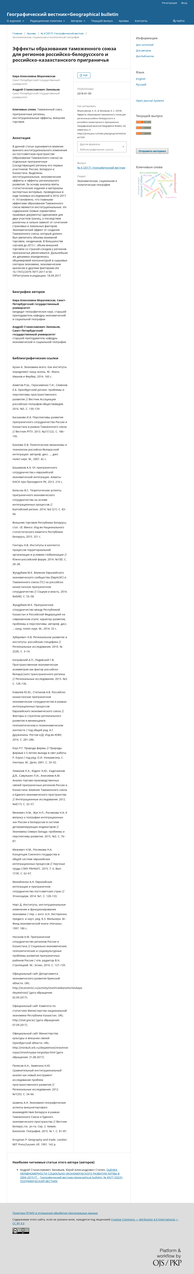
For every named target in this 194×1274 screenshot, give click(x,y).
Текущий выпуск (102, 21)
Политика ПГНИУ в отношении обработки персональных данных (55, 1213)
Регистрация (169, 3)
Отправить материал (152, 151)
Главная (17, 33)
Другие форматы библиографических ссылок (96, 146)
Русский (141, 84)
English (141, 79)
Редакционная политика (46, 21)
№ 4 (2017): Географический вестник (62, 33)
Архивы (124, 21)
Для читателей (144, 44)
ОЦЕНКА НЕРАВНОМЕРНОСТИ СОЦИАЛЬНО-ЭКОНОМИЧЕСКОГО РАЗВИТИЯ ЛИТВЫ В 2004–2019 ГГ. (70, 1173)
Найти (179, 21)
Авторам (77, 21)
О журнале (14, 21)
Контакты (141, 21)
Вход (184, 3)
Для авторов (143, 50)
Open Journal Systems (150, 100)
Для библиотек (145, 56)
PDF (85, 75)
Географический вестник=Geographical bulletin (62, 14)
